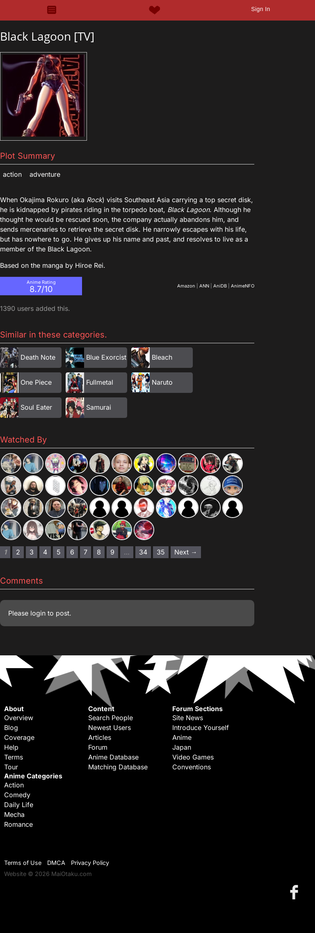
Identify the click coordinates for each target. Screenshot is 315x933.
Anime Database (113, 757)
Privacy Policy (90, 862)
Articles (99, 737)
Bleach (162, 357)
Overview (18, 718)
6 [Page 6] (72, 552)
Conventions (191, 767)
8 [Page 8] (99, 552)
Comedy (17, 795)
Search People (110, 718)
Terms (13, 757)
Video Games (193, 757)
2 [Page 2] (18, 552)
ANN (204, 286)
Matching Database (118, 767)
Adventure (45, 174)
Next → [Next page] (185, 552)
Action (12, 174)
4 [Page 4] (45, 552)
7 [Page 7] (85, 552)
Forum (97, 747)
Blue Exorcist (106, 357)
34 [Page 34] (143, 552)
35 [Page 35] (161, 552)
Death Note (38, 357)
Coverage (19, 737)
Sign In (260, 9)
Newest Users (109, 727)
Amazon (186, 286)
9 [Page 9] (112, 552)
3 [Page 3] (32, 552)
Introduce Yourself (200, 727)
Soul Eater (36, 407)
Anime (182, 737)
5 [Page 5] (59, 552)
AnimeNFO (242, 286)
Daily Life (18, 805)
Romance (18, 824)
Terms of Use (22, 862)
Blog (11, 727)
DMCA (56, 862)
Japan (181, 747)
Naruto (162, 382)
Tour (11, 767)
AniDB (220, 286)
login (38, 613)
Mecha (14, 814)
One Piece (36, 382)
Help (11, 747)
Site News (187, 718)
